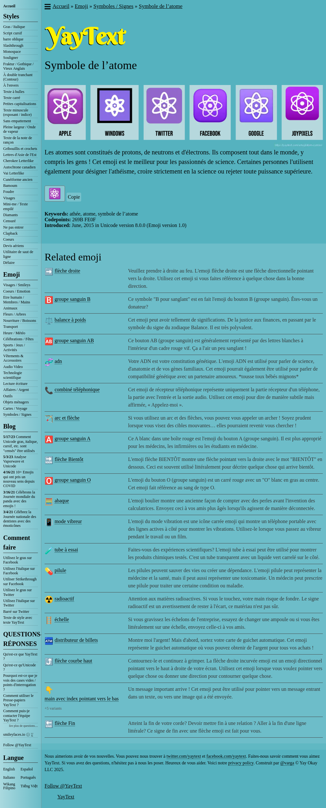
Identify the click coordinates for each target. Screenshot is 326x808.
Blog (9, 426)
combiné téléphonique (77, 389)
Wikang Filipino (9, 786)
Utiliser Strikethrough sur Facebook (20, 581)
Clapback (10, 233)
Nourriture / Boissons (19, 320)
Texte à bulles (13, 91)
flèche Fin (64, 723)
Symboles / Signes (17, 414)
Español (27, 769)
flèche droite (67, 270)
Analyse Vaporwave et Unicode (14, 461)
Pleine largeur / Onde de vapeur (19, 129)
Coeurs (8, 239)
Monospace (12, 51)
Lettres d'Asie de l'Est (20, 154)
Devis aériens (13, 246)
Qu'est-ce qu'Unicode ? (19, 667)
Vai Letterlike (13, 173)
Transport (10, 326)
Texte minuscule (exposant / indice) (17, 112)
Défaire (9, 262)
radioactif (64, 598)
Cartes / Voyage (15, 408)
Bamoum (10, 185)
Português (28, 777)
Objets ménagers (16, 402)
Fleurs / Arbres (14, 314)
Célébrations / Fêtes (18, 339)
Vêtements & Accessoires (13, 358)
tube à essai (66, 549)
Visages (9, 198)
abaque (61, 500)
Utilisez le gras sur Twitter (17, 592)
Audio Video (13, 367)
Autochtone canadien (19, 167)
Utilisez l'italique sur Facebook (19, 570)
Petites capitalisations (19, 104)
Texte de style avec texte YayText (17, 619)
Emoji (11, 274)
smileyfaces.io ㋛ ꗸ (18, 734)
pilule (60, 570)
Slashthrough (13, 45)
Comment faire (16, 542)
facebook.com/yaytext (226, 756)
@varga (287, 763)
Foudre (8, 191)
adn (58, 361)
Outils (7, 396)
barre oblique (13, 39)
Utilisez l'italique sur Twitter (19, 603)
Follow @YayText (17, 745)
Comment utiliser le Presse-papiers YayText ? (18, 700)
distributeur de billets (76, 640)
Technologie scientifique (12, 375)
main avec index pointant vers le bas (82, 698)
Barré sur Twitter (16, 611)
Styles (11, 16)
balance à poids (70, 319)
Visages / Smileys (16, 285)
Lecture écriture (15, 383)
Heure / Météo (14, 333)
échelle (61, 619)
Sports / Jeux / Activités (14, 347)
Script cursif (12, 33)
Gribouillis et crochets (20, 148)
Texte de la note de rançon (17, 140)
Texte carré (11, 98)
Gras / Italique (14, 27)
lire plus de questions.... (23, 725)
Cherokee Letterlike (18, 161)
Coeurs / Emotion (16, 291)
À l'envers (10, 85)
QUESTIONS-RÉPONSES (20, 639)
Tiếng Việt (29, 786)
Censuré (9, 221)
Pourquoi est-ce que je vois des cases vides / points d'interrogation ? (20, 682)
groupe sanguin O (72, 480)
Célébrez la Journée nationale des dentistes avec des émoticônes (19, 519)
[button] (47, 7)
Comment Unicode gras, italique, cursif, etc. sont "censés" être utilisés (20, 444)
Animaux (10, 308)
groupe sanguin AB (74, 340)
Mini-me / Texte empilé (15, 206)
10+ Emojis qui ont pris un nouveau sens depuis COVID (19, 479)
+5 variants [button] (53, 708)
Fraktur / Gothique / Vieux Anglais (18, 66)
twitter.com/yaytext (184, 756)
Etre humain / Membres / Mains (16, 299)
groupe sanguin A (72, 438)
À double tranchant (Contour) (17, 77)
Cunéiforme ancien (17, 179)
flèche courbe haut (73, 660)
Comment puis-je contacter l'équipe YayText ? (16, 715)
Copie (74, 197)
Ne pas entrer (13, 227)
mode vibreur (68, 521)
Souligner (10, 57)
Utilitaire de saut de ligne (18, 254)
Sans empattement (17, 121)
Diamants (10, 215)
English (9, 769)
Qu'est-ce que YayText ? (20, 656)
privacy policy (241, 763)
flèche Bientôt (68, 459)
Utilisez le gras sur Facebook (17, 560)
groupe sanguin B (72, 299)
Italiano (9, 777)
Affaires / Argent (16, 389)
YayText (65, 796)
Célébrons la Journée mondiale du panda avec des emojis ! (19, 499)
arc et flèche (66, 418)
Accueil (9, 6)
